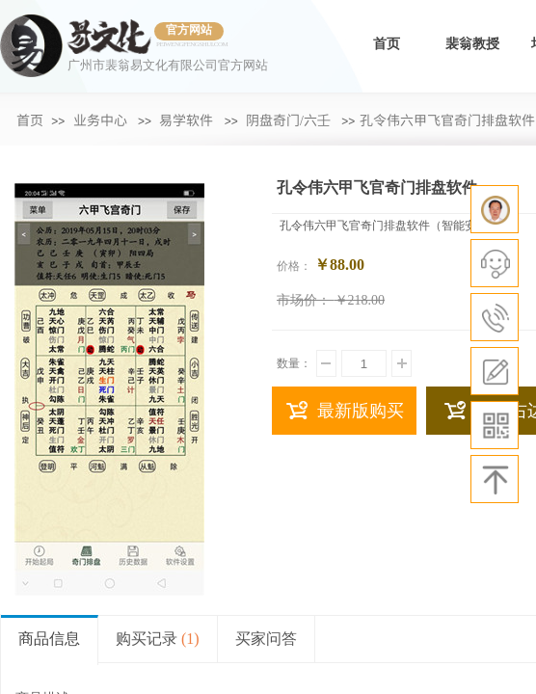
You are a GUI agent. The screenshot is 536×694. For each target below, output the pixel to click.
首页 (386, 44)
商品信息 (49, 638)
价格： (294, 266)
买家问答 (266, 638)
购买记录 (158, 638)
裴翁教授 (472, 44)
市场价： (304, 300)
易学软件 (186, 119)
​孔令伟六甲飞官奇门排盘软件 (447, 119)
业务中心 (100, 119)
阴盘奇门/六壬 (288, 119)
